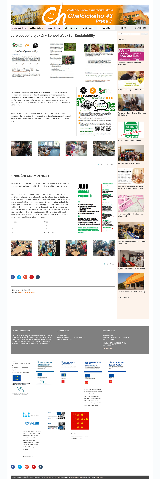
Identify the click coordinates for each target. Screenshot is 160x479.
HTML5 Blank (57, 477)
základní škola (36, 28)
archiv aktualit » (123, 297)
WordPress (48, 477)
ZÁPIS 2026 (140, 28)
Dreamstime (99, 477)
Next (112, 164)
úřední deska (89, 28)
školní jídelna (71, 28)
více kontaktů (107, 348)
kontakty (106, 28)
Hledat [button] (144, 34)
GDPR (123, 28)
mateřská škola (19, 28)
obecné (21, 293)
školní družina (54, 28)
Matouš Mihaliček (76, 477)
